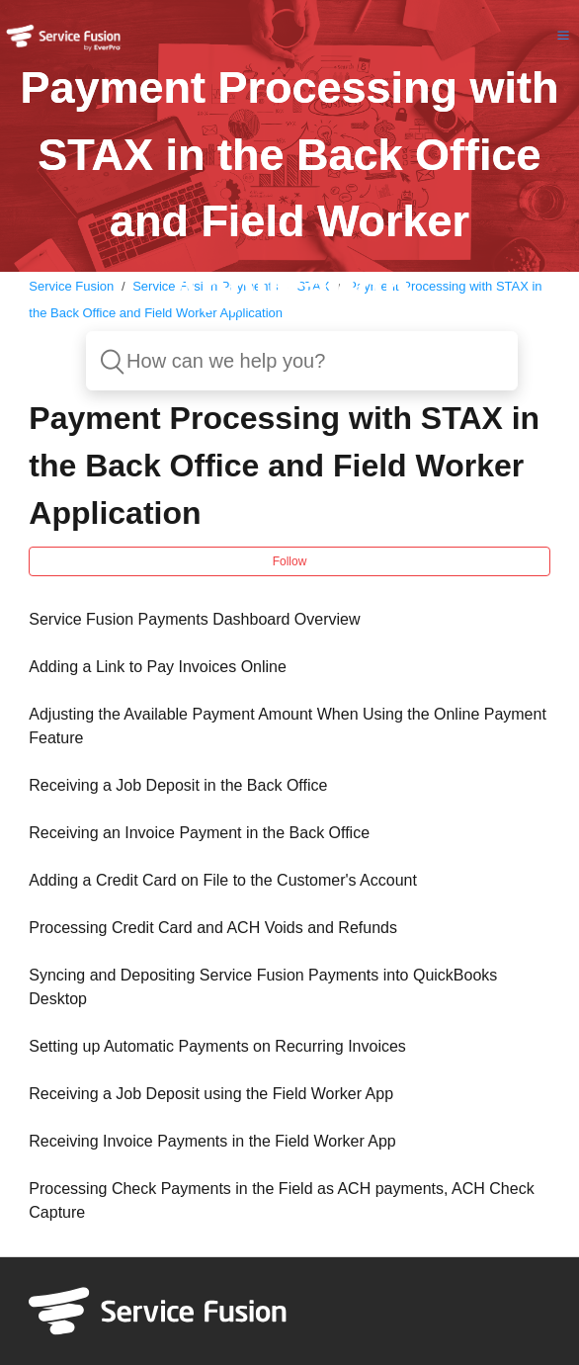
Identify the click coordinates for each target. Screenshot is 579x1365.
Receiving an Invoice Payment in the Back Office (199, 832)
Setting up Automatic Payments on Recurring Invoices (217, 1046)
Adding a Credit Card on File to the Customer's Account (223, 880)
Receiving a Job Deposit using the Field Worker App (211, 1093)
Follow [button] (290, 561)
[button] (563, 34)
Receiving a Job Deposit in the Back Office (178, 785)
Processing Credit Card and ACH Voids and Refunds (213, 927)
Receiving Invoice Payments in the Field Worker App (212, 1141)
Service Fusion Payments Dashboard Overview (194, 619)
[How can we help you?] (302, 360)
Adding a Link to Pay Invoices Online (158, 666)
